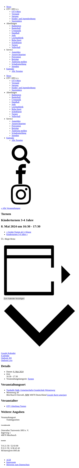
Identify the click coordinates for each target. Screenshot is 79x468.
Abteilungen (11, 23)
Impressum (11, 462)
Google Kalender (8, 353)
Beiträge (15, 59)
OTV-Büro (16, 11)
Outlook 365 (6, 358)
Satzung (15, 16)
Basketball (16, 28)
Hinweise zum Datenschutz (18, 464)
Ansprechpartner (19, 54)
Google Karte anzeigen (57, 395)
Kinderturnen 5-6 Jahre (17, 234)
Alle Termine (17, 71)
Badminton (16, 26)
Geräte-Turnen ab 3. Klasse (18, 232)
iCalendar (5, 355)
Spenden (15, 66)
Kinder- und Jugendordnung (23, 19)
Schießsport (17, 42)
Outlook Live (6, 360)
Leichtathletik (17, 38)
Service (9, 50)
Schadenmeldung (19, 64)
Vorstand (15, 14)
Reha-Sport (16, 40)
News (8, 7)
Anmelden (16, 52)
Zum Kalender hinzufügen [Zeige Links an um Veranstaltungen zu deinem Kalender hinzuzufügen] (14, 299)
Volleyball (16, 47)
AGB (8, 460)
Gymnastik (16, 30)
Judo (14, 35)
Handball (15, 33)
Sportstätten (17, 21)
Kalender (10, 69)
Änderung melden (19, 62)
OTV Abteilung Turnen (16, 406)
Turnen (15, 45)
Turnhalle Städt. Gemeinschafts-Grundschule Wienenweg (30, 390)
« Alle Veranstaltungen (10, 208)
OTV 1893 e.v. (12, 9)
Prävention (16, 57)
